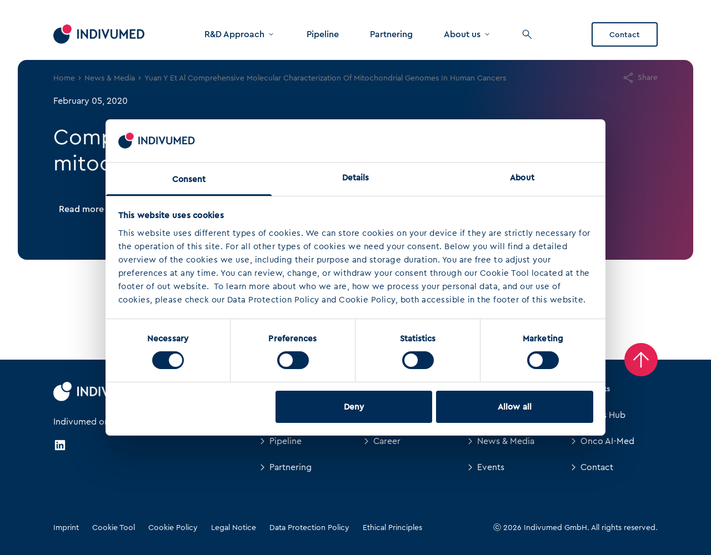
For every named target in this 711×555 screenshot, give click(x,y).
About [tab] (522, 177)
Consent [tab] (189, 179)
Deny (354, 407)
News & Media (109, 78)
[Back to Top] (641, 359)
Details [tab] (355, 177)
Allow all (515, 407)
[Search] (527, 34)
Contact (624, 34)
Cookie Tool (113, 527)
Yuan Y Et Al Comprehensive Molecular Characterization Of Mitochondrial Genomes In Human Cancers (325, 78)
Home (64, 78)
